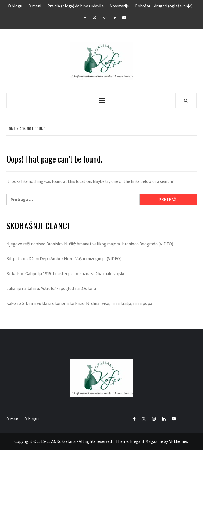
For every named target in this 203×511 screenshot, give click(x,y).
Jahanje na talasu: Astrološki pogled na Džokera (51, 288)
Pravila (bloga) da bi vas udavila (75, 5)
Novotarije (119, 5)
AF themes (178, 441)
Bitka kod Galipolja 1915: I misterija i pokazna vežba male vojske (66, 274)
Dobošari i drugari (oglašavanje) (163, 5)
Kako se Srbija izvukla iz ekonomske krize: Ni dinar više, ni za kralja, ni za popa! (80, 303)
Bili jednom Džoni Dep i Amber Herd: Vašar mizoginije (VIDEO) (64, 259)
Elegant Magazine (146, 441)
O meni (34, 5)
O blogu (15, 5)
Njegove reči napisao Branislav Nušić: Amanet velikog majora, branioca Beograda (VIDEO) (89, 244)
